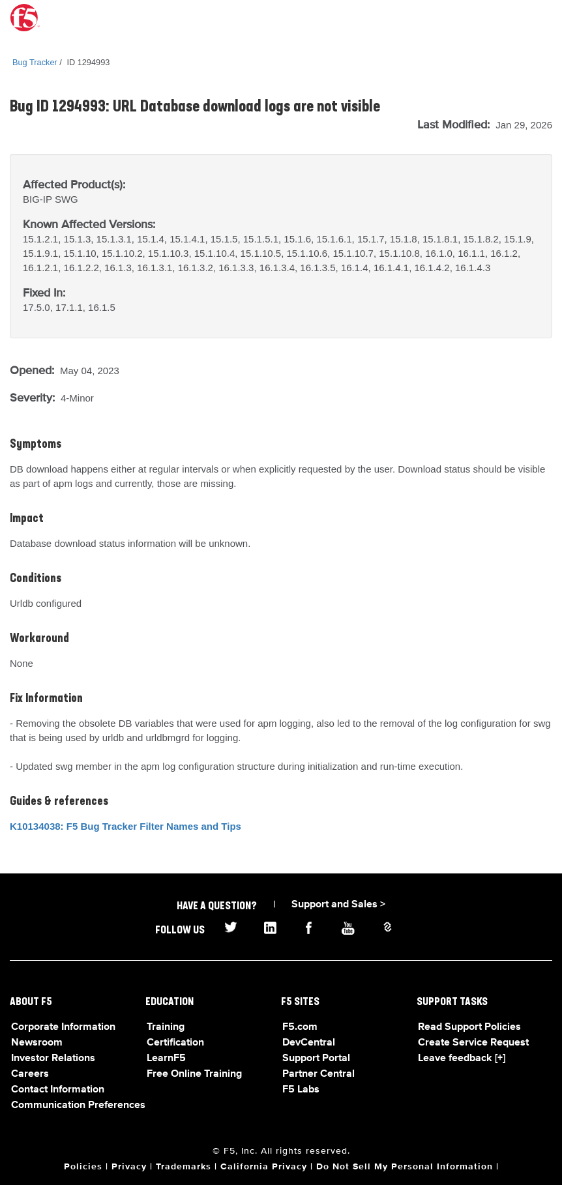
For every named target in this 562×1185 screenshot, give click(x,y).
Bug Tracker (34, 62)
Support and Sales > (338, 905)
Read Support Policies (469, 1027)
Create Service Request (473, 1043)
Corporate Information (63, 1027)
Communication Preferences (78, 1105)
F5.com (300, 1027)
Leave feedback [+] (461, 1058)
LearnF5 (166, 1058)
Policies (83, 1166)
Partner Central (318, 1074)
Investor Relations (53, 1058)
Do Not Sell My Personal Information (404, 1166)
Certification (175, 1043)
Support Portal (316, 1058)
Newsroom (37, 1043)
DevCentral (308, 1043)
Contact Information (57, 1090)
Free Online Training (194, 1074)
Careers (30, 1074)
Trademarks (183, 1166)
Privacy (129, 1166)
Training (166, 1027)
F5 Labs (300, 1090)
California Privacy (263, 1166)
